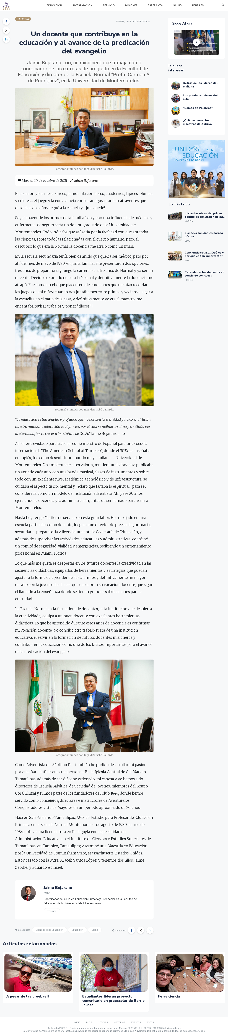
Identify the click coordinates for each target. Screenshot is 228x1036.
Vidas (95, 929)
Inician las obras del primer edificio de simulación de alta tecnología (205, 216)
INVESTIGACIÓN (82, 5)
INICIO (77, 1022)
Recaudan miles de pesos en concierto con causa (204, 274)
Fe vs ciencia (169, 996)
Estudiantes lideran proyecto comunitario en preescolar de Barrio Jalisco (113, 1000)
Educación (77, 929)
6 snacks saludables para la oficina (204, 234)
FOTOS (150, 1022)
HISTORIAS (119, 1022)
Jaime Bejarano (84, 180)
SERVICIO (109, 5)
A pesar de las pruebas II (27, 996)
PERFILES (198, 5)
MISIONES (131, 5)
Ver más (51, 911)
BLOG (89, 1022)
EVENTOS (136, 1022)
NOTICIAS (103, 1022)
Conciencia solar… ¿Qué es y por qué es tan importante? (204, 254)
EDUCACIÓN (54, 5)
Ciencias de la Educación (49, 929)
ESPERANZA (155, 5)
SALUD (177, 5)
